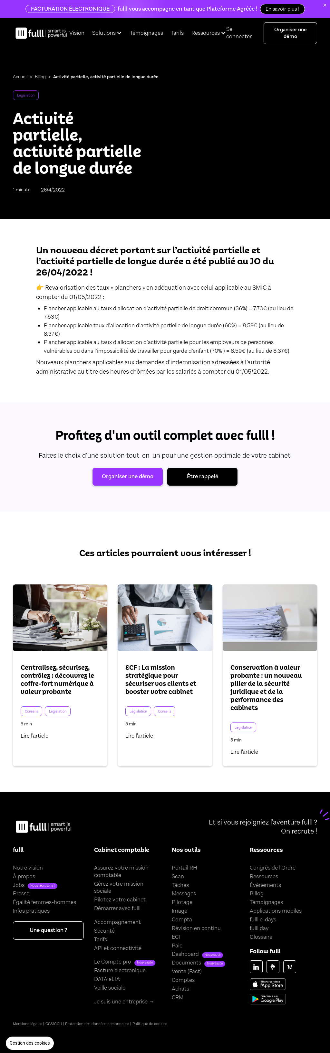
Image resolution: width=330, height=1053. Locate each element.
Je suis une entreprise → (124, 1001)
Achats (180, 988)
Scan (178, 876)
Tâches (180, 885)
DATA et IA (107, 979)
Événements (265, 885)
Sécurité (104, 931)
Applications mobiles (276, 911)
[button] (30, 1043)
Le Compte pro (112, 961)
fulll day (259, 928)
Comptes (183, 980)
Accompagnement (117, 922)
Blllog (40, 77)
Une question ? (48, 930)
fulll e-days (263, 919)
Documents (186, 962)
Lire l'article (34, 736)
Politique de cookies (149, 1023)
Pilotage (182, 902)
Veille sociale (109, 988)
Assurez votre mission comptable (121, 871)
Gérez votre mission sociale (118, 888)
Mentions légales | (28, 1023)
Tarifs (177, 33)
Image (179, 911)
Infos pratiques (31, 911)
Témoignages (146, 33)
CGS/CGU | (54, 1023)
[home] (41, 33)
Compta (182, 919)
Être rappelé (202, 476)
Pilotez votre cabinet (120, 899)
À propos (24, 876)
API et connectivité (117, 948)
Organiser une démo (290, 33)
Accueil (20, 77)
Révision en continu (196, 928)
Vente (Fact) (187, 971)
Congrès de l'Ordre (273, 867)
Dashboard (185, 954)
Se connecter (239, 32)
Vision (76, 33)
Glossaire (261, 937)
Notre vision (28, 867)
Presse (21, 893)
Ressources (264, 876)
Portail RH (184, 867)
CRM (177, 997)
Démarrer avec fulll (117, 908)
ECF (176, 937)
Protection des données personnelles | (98, 1023)
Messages (184, 893)
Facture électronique (120, 970)
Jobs (18, 885)
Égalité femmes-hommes (44, 902)
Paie (177, 945)
